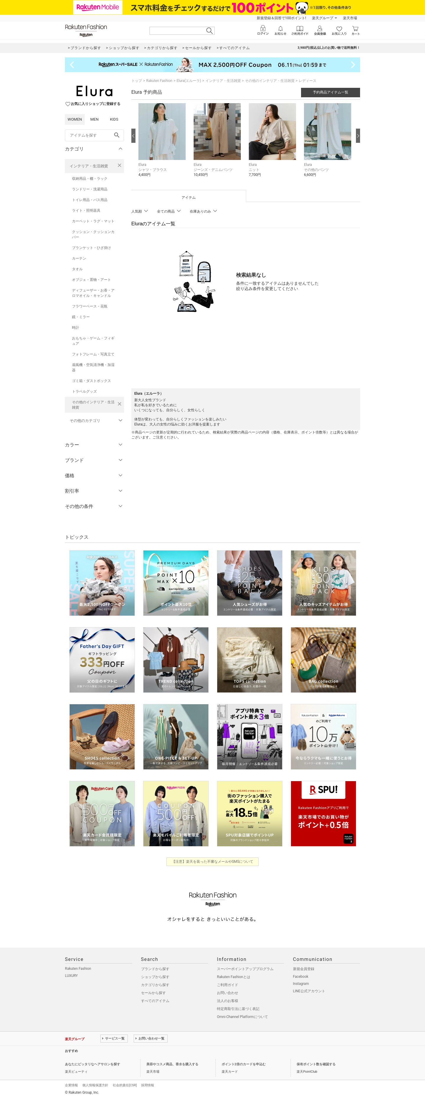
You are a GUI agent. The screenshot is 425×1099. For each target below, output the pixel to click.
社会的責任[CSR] (125, 1085)
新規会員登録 (303, 969)
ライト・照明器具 (86, 210)
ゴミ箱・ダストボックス (91, 381)
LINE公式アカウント (309, 991)
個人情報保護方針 (95, 1085)
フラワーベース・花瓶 (89, 306)
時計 (75, 328)
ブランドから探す (155, 969)
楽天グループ (322, 18)
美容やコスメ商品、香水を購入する (172, 1064)
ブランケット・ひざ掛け (91, 248)
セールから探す (153, 993)
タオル (77, 269)
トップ (136, 81)
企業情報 (71, 1085)
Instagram (301, 984)
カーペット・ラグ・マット (93, 221)
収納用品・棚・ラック (89, 179)
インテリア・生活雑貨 (89, 166)
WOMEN (75, 119)
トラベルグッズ (84, 391)
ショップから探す (155, 977)
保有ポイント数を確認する (316, 1064)
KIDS (114, 119)
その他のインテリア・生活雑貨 (93, 405)
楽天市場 (350, 18)
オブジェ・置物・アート (91, 280)
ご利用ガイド (227, 985)
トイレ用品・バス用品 (89, 200)
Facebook (300, 977)
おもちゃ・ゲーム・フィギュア (93, 341)
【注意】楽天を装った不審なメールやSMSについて (213, 862)
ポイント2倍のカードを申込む (244, 1064)
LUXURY (71, 976)
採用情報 (147, 1085)
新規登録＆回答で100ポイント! (281, 18)
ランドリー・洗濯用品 (89, 189)
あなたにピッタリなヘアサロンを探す (92, 1064)
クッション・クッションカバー (93, 234)
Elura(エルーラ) (188, 81)
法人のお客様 (227, 1001)
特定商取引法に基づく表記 (238, 1009)
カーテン (79, 258)
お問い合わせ (227, 993)
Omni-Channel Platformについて (242, 1017)
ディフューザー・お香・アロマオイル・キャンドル (93, 293)
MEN (94, 119)
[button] (163, 144)
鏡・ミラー (81, 317)
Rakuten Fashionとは (233, 977)
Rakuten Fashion (159, 81)
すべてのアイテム (155, 1001)
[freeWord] (94, 135)
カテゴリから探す (155, 985)
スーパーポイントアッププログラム (245, 969)
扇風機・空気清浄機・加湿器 (93, 367)
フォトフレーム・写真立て (93, 354)
